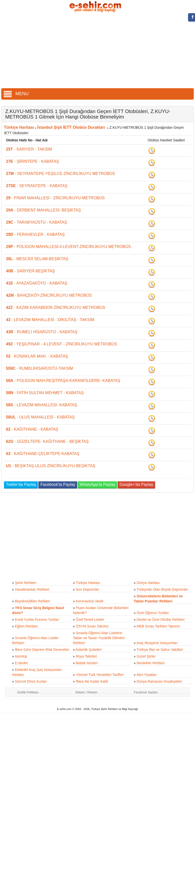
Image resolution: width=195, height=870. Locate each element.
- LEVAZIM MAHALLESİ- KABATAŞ (41, 405)
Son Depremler (87, 589)
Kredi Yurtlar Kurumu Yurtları (37, 619)
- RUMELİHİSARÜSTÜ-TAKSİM (39, 368)
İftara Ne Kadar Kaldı (92, 681)
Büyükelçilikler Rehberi (32, 601)
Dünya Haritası (148, 583)
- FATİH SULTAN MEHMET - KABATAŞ (45, 393)
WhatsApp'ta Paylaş (97, 484)
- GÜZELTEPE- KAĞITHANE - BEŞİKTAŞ (47, 441)
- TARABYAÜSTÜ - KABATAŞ (36, 222)
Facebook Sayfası (146, 692)
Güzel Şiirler (146, 656)
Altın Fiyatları (146, 675)
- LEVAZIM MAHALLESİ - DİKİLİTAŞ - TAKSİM (50, 320)
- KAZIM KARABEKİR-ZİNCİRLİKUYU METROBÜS (55, 307)
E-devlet (21, 663)
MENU (16, 93)
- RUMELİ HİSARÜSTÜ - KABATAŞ (41, 332)
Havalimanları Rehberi (32, 589)
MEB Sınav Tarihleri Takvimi (158, 626)
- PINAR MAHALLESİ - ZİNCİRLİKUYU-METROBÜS (55, 198)
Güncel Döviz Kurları (31, 681)
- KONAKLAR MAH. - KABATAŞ (37, 356)
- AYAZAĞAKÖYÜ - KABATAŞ (36, 283)
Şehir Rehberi (25, 583)
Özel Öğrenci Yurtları (153, 613)
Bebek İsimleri (87, 663)
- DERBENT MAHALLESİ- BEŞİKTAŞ (43, 210)
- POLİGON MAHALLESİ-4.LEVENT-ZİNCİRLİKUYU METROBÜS (68, 247)
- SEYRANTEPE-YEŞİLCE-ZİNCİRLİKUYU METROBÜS (60, 173)
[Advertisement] (97, 51)
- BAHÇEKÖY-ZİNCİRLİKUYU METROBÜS (49, 295)
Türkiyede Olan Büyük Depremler (162, 589)
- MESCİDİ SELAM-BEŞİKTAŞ (37, 259)
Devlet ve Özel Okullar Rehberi (161, 619)
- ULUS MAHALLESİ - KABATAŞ (40, 417)
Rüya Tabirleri (86, 656)
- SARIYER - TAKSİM (29, 149)
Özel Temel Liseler (90, 619)
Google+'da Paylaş (136, 484)
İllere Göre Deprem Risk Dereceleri (42, 650)
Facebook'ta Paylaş (57, 484)
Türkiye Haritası (19, 127)
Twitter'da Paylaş (21, 484)
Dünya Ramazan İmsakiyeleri (159, 681)
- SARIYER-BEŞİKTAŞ (30, 271)
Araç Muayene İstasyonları (157, 643)
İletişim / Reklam (86, 692)
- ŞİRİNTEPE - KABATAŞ (32, 161)
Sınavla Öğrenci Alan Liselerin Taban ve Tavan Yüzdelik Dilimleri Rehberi (99, 638)
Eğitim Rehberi (26, 626)
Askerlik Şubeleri (88, 650)
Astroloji (21, 656)
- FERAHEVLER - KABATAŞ (35, 234)
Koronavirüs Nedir (90, 601)
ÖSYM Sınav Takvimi (92, 626)
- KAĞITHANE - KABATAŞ (32, 429)
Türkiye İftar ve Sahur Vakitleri (159, 650)
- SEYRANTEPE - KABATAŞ (36, 186)
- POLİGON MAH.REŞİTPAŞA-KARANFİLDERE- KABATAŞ (63, 380)
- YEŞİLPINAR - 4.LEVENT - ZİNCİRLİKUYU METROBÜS (61, 344)
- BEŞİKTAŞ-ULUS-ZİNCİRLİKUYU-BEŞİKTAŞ (50, 466)
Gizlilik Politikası (28, 692)
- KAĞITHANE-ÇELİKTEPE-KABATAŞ (42, 454)
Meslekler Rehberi (151, 663)
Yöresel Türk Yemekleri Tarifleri (100, 675)
